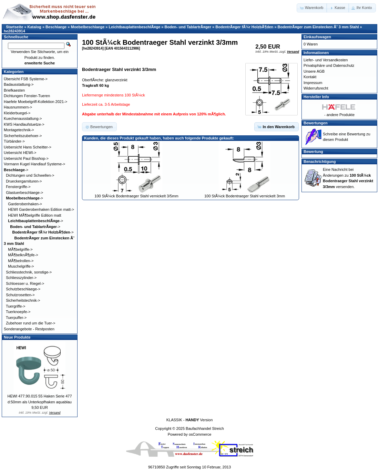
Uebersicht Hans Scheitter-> (27, 147)
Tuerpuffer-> (16, 317)
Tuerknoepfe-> (18, 312)
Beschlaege (55, 27)
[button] (312, 7)
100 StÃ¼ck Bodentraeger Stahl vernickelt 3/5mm (136, 196)
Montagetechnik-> (19, 130)
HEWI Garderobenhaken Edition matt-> (41, 209)
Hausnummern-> (18, 107)
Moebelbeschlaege (87, 27)
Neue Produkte (17, 337)
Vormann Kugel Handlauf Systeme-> (34, 164)
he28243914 (14, 31)
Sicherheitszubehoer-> (23, 136)
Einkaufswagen (317, 37)
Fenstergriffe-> (18, 187)
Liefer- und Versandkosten (326, 60)
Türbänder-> (14, 141)
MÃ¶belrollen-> (20, 261)
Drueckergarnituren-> (24, 181)
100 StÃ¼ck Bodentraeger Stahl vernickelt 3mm (244, 196)
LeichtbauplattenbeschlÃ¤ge (135, 27)
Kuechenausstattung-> (23, 118)
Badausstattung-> (19, 84)
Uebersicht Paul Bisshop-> (26, 158)
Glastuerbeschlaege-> (24, 192)
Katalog (34, 27)
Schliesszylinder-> (21, 278)
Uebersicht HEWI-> (20, 153)
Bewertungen (316, 123)
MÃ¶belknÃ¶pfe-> (23, 255)
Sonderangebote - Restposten (29, 329)
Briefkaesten (14, 90)
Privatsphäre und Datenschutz (329, 65)
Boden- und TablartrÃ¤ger (188, 27)
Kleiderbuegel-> (17, 113)
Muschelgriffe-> (21, 266)
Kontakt (310, 77)
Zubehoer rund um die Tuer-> (30, 323)
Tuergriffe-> (15, 306)
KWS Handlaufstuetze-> (24, 124)
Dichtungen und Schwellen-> (30, 175)
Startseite (14, 27)
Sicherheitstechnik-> (23, 300)
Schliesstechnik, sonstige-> (29, 272)
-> (16, 170)
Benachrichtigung (320, 161)
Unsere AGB (314, 71)
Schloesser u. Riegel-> (25, 283)
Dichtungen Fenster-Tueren (27, 96)
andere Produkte (341, 115)
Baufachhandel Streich (205, 428)
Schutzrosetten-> (20, 295)
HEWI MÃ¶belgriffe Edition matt (34, 215)
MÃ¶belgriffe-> (20, 249)
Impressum (313, 83)
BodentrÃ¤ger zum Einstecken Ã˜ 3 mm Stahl (318, 27)
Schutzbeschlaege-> (23, 289)
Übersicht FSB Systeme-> (26, 79)
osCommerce (200, 434)
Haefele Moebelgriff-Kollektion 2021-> (35, 102)
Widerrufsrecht (316, 88)
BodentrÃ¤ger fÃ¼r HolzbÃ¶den (244, 27)
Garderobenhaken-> (25, 204)
